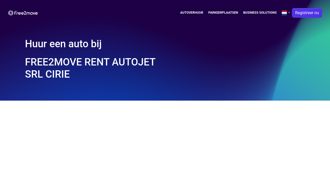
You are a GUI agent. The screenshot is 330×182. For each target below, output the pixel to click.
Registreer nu (307, 12)
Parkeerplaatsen (223, 12)
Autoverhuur (191, 12)
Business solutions (260, 12)
